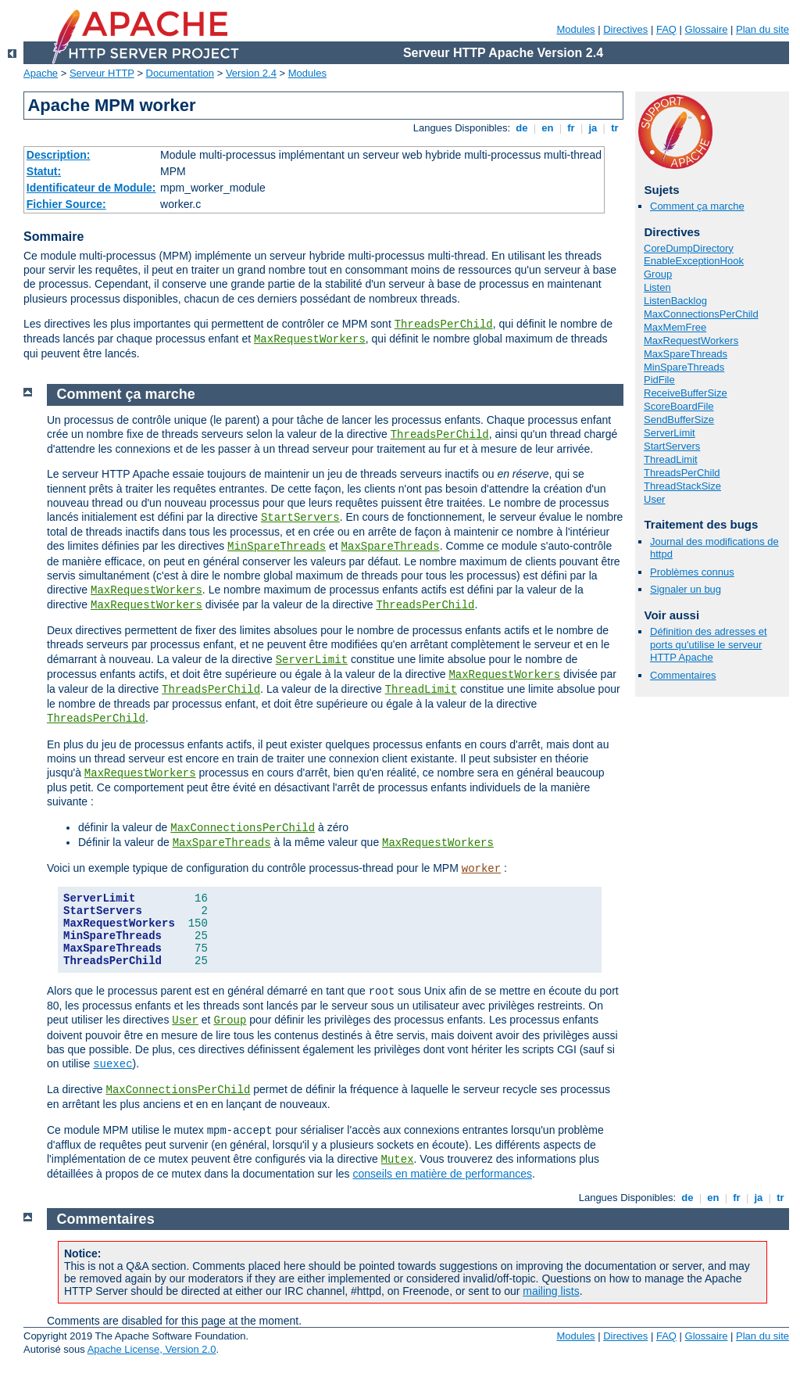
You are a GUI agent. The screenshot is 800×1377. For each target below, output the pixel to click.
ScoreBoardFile (679, 406)
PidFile (659, 379)
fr (571, 128)
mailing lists (551, 1291)
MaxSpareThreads (685, 354)
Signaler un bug (685, 589)
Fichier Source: (66, 204)
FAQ (666, 29)
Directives (625, 29)
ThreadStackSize (682, 486)
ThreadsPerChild (444, 324)
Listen (657, 287)
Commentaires (683, 675)
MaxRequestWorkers (310, 339)
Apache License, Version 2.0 (152, 1349)
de (521, 128)
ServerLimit (669, 433)
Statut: (44, 171)
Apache (40, 73)
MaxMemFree (675, 327)
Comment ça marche (697, 206)
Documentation (180, 73)
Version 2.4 (251, 73)
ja (593, 128)
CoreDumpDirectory (689, 248)
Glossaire (706, 29)
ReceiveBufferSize (685, 393)
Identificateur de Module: (91, 187)
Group (658, 274)
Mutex (397, 1159)
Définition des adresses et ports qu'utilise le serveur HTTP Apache (708, 645)
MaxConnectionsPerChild (701, 314)
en (547, 128)
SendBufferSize (679, 419)
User (654, 499)
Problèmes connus (692, 572)
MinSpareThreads (684, 367)
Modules (575, 29)
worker (481, 868)
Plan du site (762, 29)
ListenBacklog (675, 301)
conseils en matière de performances (442, 1173)
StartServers (672, 446)
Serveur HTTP (102, 73)
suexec (112, 1064)
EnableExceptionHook (694, 261)
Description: (59, 155)
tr (615, 128)
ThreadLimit (671, 459)
